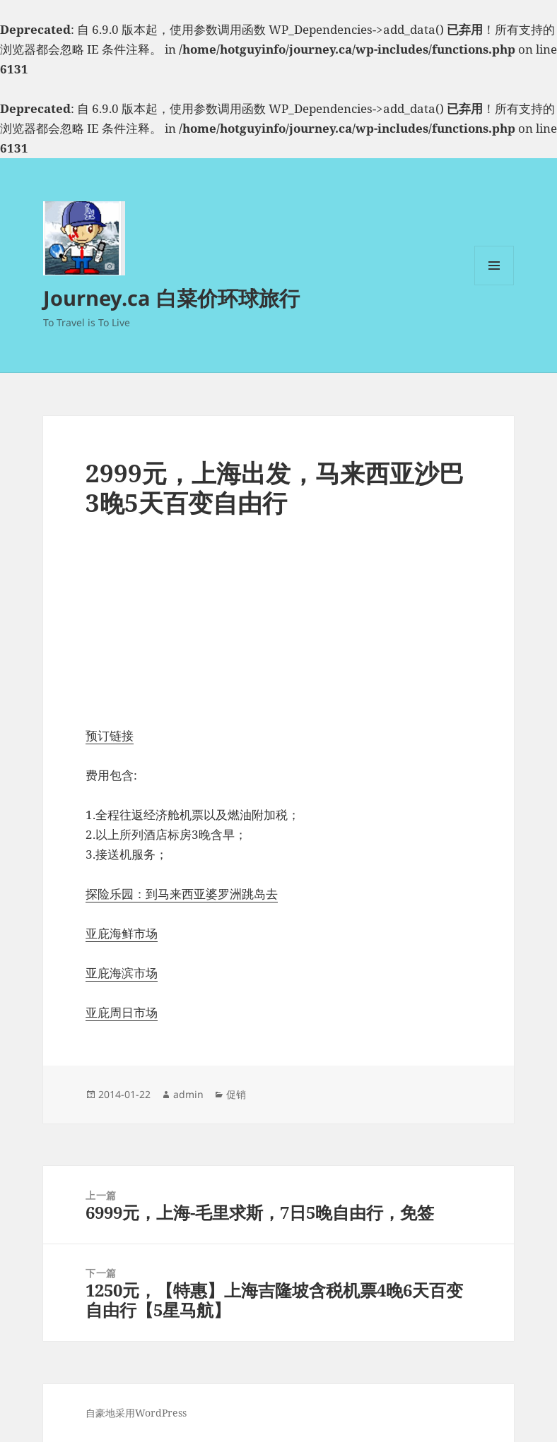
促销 (236, 1094)
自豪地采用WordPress (136, 1412)
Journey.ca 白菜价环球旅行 (171, 297)
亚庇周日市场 (122, 1012)
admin (188, 1094)
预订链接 (110, 735)
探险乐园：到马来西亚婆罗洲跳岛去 (182, 894)
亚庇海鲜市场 (122, 933)
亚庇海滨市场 (122, 973)
